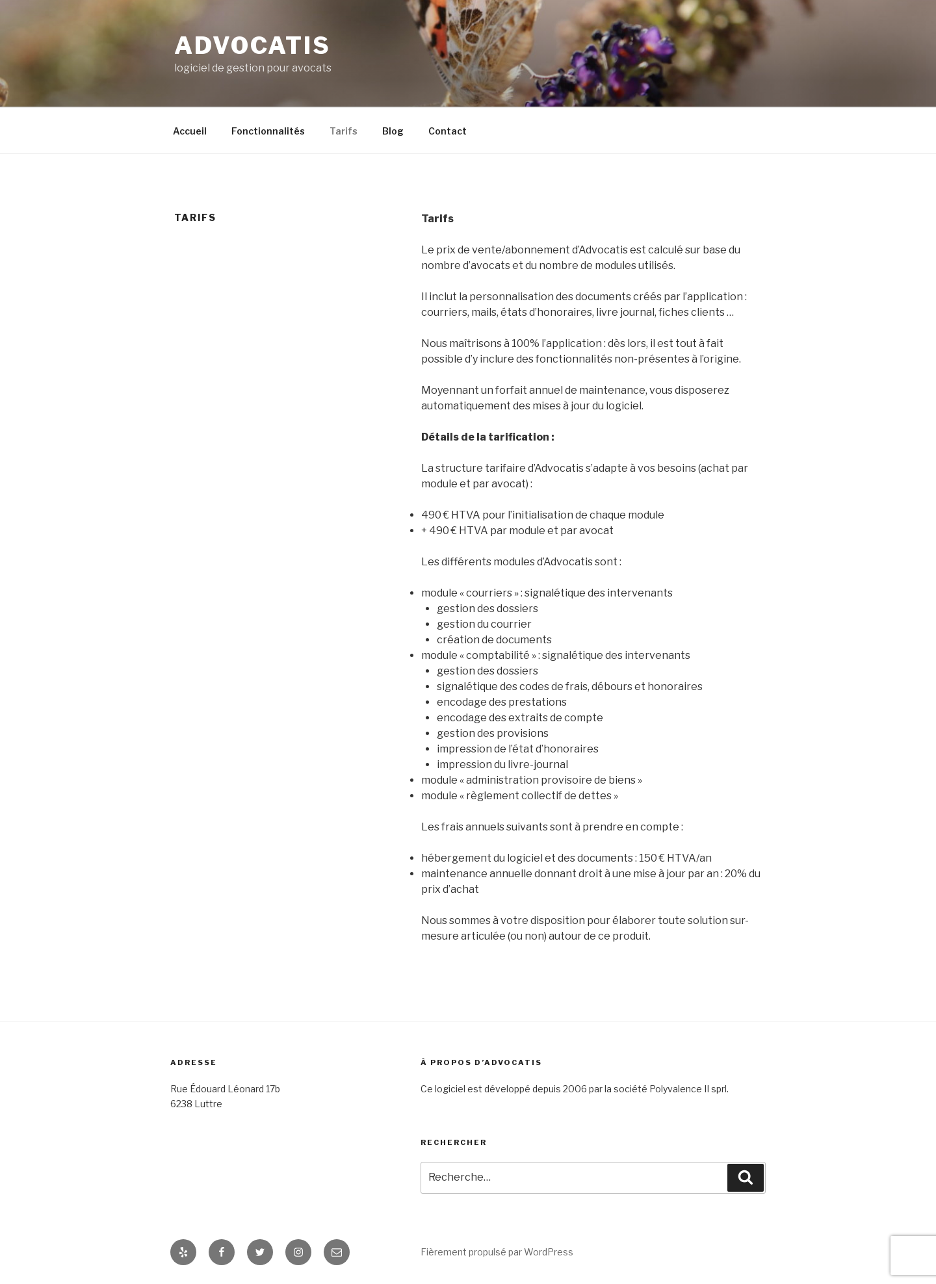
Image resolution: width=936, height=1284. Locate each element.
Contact (447, 130)
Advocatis (252, 45)
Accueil (190, 130)
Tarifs (344, 130)
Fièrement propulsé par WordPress (497, 1251)
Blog (393, 130)
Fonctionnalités (268, 130)
